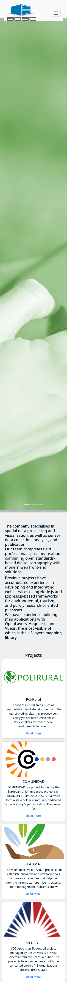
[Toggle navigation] (56, 13)
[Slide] (27, 505)
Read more (33, 733)
